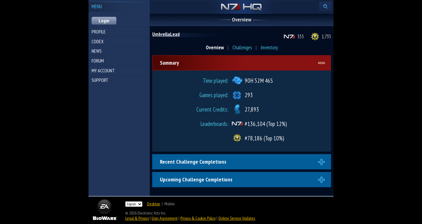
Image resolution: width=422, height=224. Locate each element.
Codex (98, 41)
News (97, 51)
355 (300, 36)
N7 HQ (241, 7)
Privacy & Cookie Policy (198, 218)
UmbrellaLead (166, 34)
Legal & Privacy (137, 218)
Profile (99, 31)
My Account (103, 70)
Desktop (153, 204)
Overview (215, 47)
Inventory (269, 47)
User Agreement (165, 218)
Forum (98, 61)
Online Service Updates (236, 218)
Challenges (242, 47)
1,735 (326, 36)
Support (100, 80)
